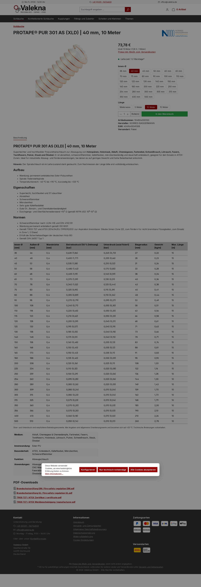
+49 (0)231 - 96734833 (102, 2)
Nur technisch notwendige (112, 469)
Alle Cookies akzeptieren (143, 469)
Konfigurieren (88, 469)
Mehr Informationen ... (54, 474)
